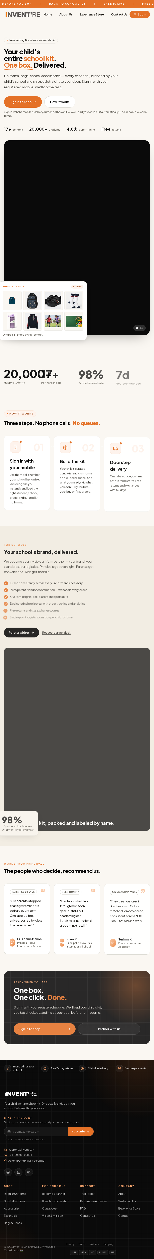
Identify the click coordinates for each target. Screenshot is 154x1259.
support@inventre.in (19, 1149)
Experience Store (92, 14)
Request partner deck (56, 635)
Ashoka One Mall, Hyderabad (24, 1160)
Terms (82, 1244)
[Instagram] (8, 1172)
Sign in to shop (23, 102)
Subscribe (81, 1131)
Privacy (70, 1244)
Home (48, 14)
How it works (60, 102)
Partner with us (21, 635)
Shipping (108, 1244)
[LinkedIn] (18, 1172)
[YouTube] (29, 1172)
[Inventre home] (23, 14)
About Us (65, 14)
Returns (94, 1244)
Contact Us (119, 14)
